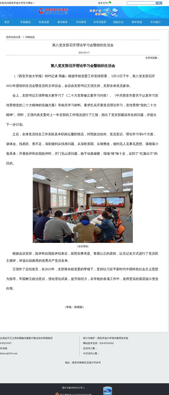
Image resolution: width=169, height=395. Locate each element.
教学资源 (137, 22)
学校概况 (25, 22)
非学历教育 (99, 22)
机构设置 (44, 22)
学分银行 (155, 22)
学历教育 (81, 22)
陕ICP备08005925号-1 (73, 388)
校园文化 (118, 22)
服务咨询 (103, 3)
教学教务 (62, 22)
